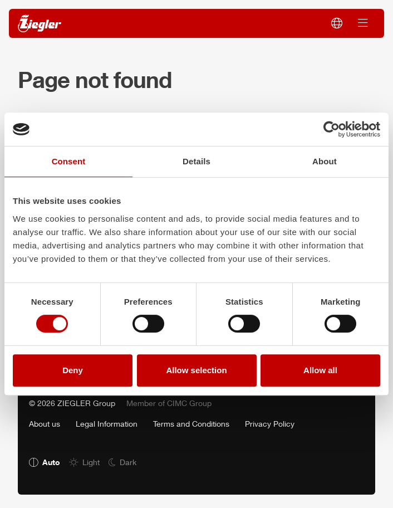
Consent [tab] (69, 161)
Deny (72, 370)
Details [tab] (196, 161)
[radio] (44, 462)
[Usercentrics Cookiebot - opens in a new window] (331, 129)
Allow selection (196, 370)
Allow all (320, 370)
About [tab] (324, 161)
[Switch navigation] (363, 23)
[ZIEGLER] (39, 24)
